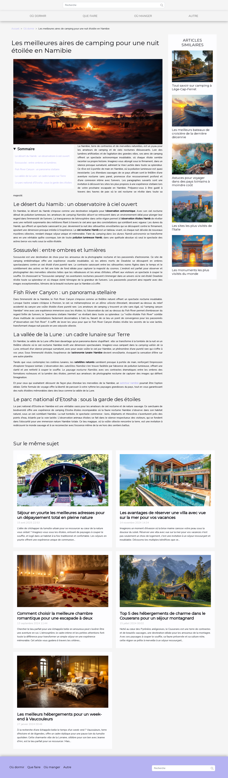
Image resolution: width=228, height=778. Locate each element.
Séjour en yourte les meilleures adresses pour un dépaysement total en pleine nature (60, 515)
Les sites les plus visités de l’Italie (192, 227)
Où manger (143, 16)
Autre (193, 16)
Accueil (15, 28)
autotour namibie (129, 383)
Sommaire (26, 148)
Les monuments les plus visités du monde (190, 272)
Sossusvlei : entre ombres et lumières (35, 162)
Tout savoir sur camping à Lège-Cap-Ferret (192, 87)
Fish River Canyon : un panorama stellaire (37, 169)
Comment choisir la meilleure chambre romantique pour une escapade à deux (55, 616)
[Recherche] (114, 5)
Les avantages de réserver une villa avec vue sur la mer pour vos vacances (163, 515)
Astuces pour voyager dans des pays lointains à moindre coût (191, 181)
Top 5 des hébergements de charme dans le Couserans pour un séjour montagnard (162, 616)
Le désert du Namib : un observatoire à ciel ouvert (42, 156)
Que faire (90, 16)
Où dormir (38, 16)
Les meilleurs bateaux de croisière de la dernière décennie (190, 133)
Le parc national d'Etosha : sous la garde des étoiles (43, 182)
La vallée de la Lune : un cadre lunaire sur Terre (40, 176)
